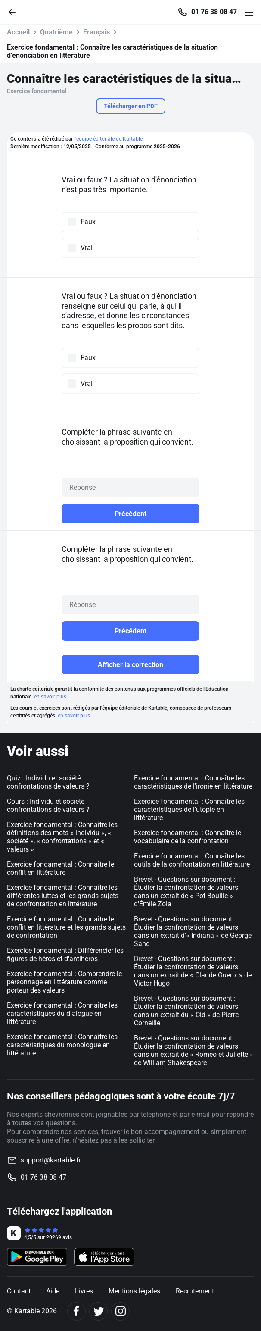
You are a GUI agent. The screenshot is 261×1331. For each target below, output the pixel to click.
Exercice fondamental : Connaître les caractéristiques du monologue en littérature (62, 1045)
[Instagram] (120, 1311)
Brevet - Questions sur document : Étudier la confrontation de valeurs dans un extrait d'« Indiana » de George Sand (193, 931)
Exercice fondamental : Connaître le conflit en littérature (60, 868)
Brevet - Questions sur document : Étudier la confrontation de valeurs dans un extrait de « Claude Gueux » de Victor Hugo (193, 971)
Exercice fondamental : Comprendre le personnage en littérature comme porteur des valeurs (64, 982)
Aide (52, 1291)
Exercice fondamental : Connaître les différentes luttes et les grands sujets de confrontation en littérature (62, 895)
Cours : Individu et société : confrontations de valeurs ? (48, 805)
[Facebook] (76, 1311)
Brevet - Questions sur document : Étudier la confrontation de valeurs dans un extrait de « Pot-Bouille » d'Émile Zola (186, 891)
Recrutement (195, 1291)
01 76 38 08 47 (214, 12)
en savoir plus (50, 697)
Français (96, 32)
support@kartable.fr (51, 1160)
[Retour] (15, 11)
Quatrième (56, 32)
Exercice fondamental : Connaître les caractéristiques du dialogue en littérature (62, 1013)
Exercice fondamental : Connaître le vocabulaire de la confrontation (187, 837)
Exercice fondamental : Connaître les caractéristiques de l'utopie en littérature (189, 809)
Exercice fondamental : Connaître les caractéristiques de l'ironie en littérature (193, 782)
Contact (19, 1291)
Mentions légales (134, 1291)
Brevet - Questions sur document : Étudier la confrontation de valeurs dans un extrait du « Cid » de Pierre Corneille (186, 1010)
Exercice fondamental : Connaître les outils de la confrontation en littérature (192, 860)
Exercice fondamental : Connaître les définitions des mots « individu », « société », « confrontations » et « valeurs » (62, 837)
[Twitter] (98, 1311)
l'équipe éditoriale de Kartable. (109, 139)
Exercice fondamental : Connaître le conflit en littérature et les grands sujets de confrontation (66, 927)
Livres (84, 1291)
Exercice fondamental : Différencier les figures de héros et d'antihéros (65, 954)
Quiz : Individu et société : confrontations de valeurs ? (48, 782)
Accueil (18, 32)
